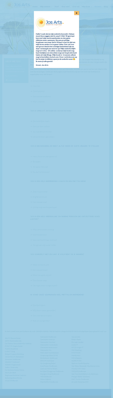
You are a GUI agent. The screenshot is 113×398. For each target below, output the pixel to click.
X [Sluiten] (76, 13)
